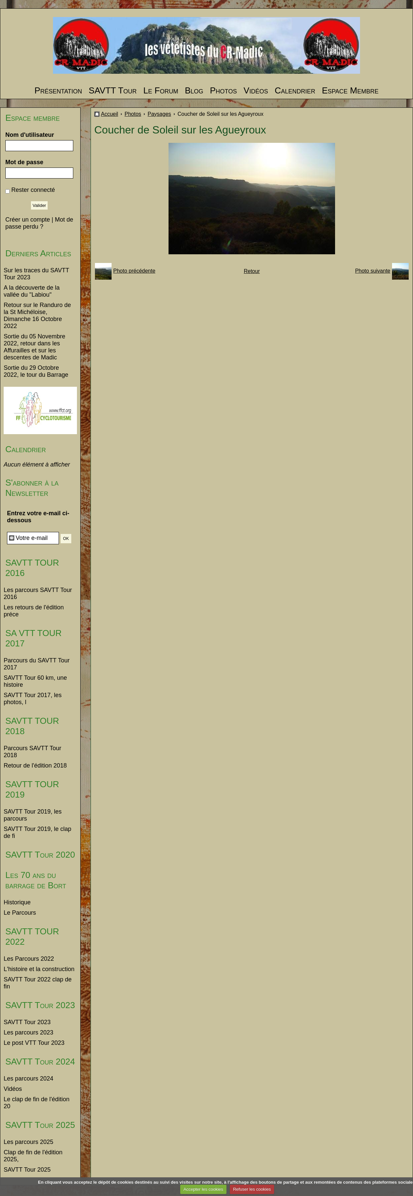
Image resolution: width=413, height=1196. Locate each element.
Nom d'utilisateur (29, 134)
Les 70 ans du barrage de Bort (35, 880)
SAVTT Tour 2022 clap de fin (38, 983)
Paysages (159, 114)
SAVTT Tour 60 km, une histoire (35, 681)
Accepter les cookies (203, 1189)
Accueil (109, 114)
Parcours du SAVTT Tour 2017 (37, 664)
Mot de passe (24, 162)
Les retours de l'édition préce (34, 611)
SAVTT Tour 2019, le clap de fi (37, 832)
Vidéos (255, 90)
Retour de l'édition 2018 (35, 765)
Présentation (58, 90)
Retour (252, 271)
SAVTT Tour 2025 (40, 1125)
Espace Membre (350, 90)
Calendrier (295, 90)
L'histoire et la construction (39, 969)
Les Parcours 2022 (29, 958)
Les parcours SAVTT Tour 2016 (38, 593)
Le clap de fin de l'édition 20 (37, 1103)
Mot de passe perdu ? (39, 223)
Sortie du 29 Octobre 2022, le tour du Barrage (36, 371)
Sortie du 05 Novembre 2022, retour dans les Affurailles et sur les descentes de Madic (34, 347)
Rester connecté (33, 190)
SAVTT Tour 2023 (40, 1005)
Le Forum (160, 90)
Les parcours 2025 (28, 1142)
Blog (194, 90)
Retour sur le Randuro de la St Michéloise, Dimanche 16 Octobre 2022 (37, 315)
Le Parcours (20, 912)
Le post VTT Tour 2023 (34, 1042)
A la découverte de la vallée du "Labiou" (32, 291)
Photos (223, 90)
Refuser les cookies (252, 1189)
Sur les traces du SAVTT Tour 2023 (36, 274)
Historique (17, 902)
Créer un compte (27, 219)
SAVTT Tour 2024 (40, 1062)
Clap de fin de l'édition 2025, (33, 1156)
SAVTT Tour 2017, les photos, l (33, 698)
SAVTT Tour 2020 (40, 855)
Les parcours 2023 (28, 1032)
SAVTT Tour (113, 90)
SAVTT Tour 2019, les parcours (33, 815)
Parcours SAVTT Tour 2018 (32, 752)
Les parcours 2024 (28, 1078)
